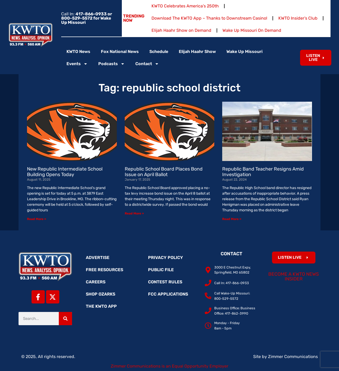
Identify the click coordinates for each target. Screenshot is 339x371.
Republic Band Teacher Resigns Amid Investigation (263, 172)
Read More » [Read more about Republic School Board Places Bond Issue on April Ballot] (134, 213)
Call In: (86, 18)
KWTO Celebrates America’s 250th (185, 5)
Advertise (97, 257)
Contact (147, 64)
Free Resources (104, 269)
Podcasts (111, 64)
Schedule (158, 51)
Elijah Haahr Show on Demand (181, 30)
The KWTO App (101, 306)
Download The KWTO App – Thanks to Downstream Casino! (209, 18)
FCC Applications (168, 294)
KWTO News (78, 51)
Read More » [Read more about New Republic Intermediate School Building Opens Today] (36, 219)
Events (77, 64)
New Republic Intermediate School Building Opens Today (64, 172)
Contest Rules (165, 281)
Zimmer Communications (293, 356)
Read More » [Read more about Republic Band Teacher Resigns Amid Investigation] (231, 219)
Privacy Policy (165, 257)
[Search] (65, 318)
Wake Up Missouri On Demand (251, 30)
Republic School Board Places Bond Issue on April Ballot (164, 172)
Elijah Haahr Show (197, 51)
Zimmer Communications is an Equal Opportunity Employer (169, 366)
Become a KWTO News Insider (293, 276)
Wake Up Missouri (244, 51)
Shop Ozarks (100, 294)
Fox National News (120, 51)
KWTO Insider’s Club (298, 18)
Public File (161, 269)
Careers (95, 281)
